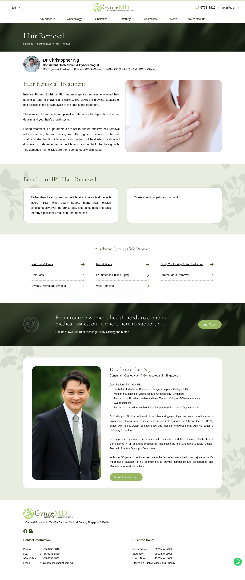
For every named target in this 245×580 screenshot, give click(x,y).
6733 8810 (75, 332)
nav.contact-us (196, 19)
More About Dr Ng (126, 477)
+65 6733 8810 (51, 549)
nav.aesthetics (44, 43)
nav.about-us (47, 19)
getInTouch (228, 7)
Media (173, 19)
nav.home (28, 43)
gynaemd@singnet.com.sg (57, 563)
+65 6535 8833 (51, 558)
